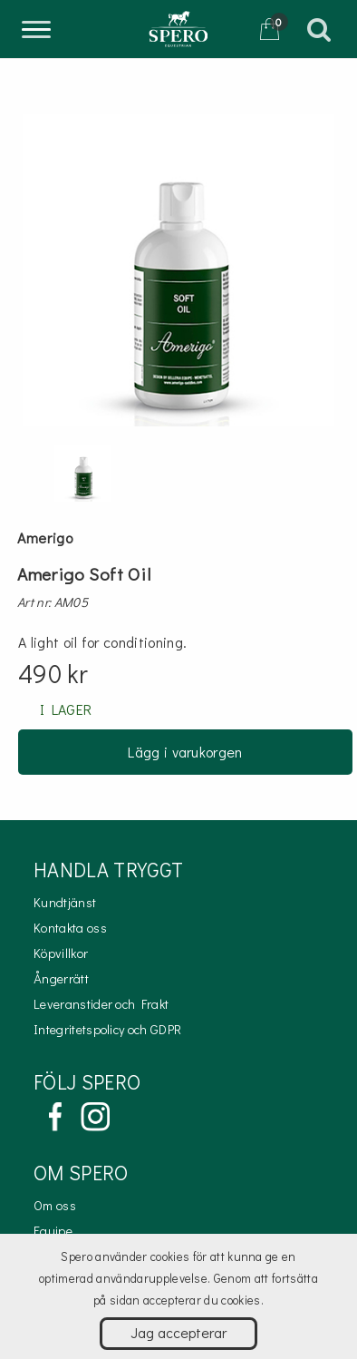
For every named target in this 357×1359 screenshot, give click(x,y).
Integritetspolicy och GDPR (107, 1029)
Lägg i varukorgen (185, 751)
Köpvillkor (61, 953)
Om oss (55, 1205)
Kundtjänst (65, 902)
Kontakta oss (70, 927)
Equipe (53, 1230)
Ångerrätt (61, 978)
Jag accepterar (178, 1332)
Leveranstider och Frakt (101, 1003)
